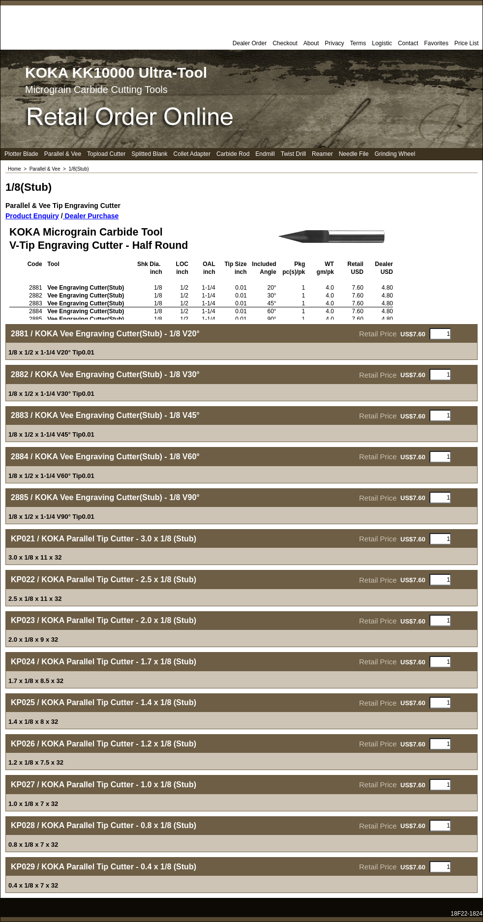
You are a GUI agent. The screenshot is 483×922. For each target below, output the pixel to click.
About (311, 43)
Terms (358, 43)
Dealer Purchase (91, 216)
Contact (408, 43)
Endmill (264, 153)
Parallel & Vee (62, 153)
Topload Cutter (106, 153)
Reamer (322, 153)
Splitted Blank (149, 153)
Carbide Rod (232, 153)
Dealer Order (250, 43)
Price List (466, 43)
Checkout (285, 43)
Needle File (354, 153)
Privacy (334, 43)
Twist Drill (293, 153)
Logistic (382, 43)
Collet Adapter (192, 153)
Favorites (436, 43)
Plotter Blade (21, 153)
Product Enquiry (32, 216)
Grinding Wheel (394, 153)
